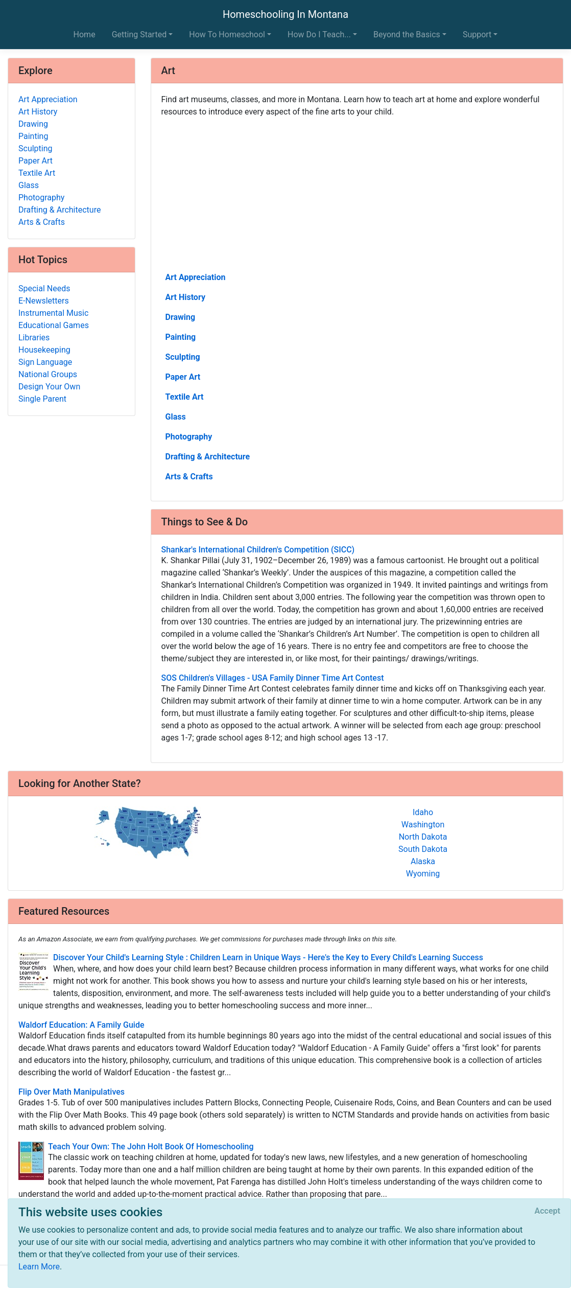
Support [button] (477, 34)
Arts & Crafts (189, 476)
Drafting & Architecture (207, 456)
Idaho (423, 812)
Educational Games (53, 325)
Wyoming (423, 873)
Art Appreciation (195, 277)
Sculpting (182, 357)
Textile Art (184, 397)
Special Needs (44, 288)
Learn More (39, 1266)
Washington (422, 824)
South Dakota (422, 849)
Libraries (34, 337)
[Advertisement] (357, 193)
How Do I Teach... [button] (319, 34)
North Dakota (423, 837)
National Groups (47, 374)
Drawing (180, 317)
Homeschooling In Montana (285, 14)
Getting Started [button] (139, 34)
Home (85, 34)
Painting (180, 337)
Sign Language (45, 362)
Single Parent (42, 399)
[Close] (547, 1211)
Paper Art (183, 377)
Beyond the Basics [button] (406, 34)
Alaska (423, 861)
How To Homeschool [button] (227, 34)
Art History (185, 297)
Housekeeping (44, 350)
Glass (175, 417)
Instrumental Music (53, 313)
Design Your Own (49, 386)
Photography (188, 437)
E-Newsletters (43, 301)
